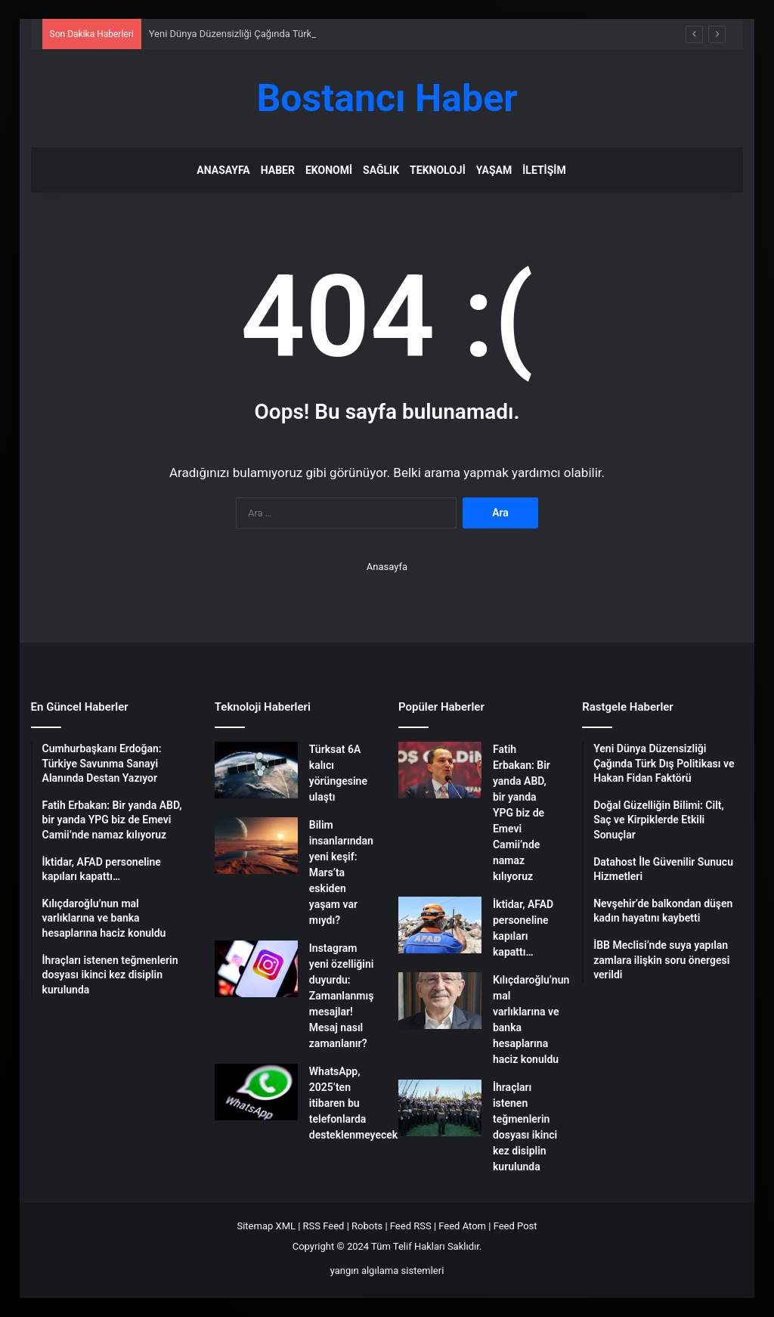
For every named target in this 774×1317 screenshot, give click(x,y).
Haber (278, 170)
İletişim (543, 170)
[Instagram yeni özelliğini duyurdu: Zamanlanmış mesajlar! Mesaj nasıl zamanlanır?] (256, 968)
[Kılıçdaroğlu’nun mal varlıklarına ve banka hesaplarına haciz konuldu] (439, 1000)
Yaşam (494, 170)
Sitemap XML (266, 1226)
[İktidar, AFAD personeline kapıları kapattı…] (439, 925)
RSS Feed (324, 1226)
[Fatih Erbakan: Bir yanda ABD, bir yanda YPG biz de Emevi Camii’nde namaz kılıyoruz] (439, 770)
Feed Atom (462, 1226)
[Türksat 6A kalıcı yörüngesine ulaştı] (256, 770)
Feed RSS (411, 1226)
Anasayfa (223, 170)
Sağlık (381, 170)
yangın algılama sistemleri (387, 1270)
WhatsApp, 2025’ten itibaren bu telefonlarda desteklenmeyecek (353, 1103)
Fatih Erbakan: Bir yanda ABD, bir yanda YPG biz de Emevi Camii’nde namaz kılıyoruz (521, 812)
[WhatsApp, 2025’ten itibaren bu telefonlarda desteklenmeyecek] (256, 1092)
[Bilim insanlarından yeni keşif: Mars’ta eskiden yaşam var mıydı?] (256, 845)
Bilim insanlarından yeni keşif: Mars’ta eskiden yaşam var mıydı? (341, 872)
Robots (366, 1226)
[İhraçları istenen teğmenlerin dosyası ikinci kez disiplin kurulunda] (439, 1108)
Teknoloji (438, 170)
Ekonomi (328, 170)
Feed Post (515, 1226)
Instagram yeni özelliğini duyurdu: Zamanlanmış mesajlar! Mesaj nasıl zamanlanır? (341, 995)
